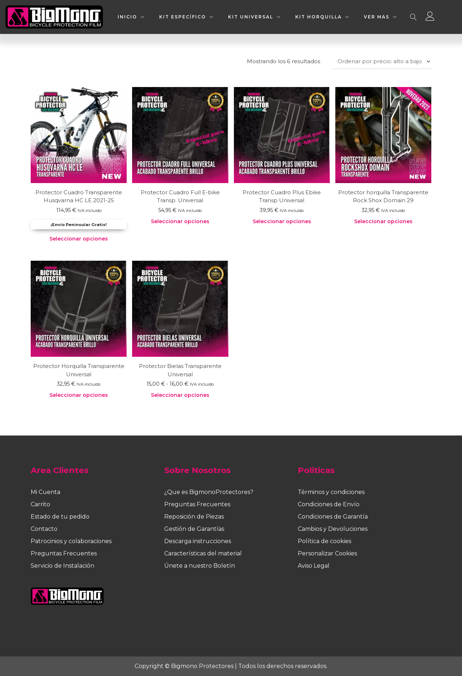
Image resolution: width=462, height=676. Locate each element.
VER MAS (376, 17)
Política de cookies (324, 541)
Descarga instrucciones (197, 541)
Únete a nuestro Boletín (199, 565)
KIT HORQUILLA (318, 17)
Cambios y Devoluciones (332, 528)
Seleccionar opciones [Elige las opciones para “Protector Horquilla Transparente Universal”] (78, 395)
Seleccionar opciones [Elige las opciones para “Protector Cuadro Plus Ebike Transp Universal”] (282, 221)
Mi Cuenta (45, 492)
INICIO (127, 17)
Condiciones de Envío (328, 504)
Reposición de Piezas (194, 516)
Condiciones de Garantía (333, 516)
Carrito (40, 504)
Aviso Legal (314, 565)
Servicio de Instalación (62, 565)
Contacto (44, 528)
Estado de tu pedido (60, 516)
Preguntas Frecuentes (64, 553)
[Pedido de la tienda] (381, 61)
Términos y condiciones (331, 492)
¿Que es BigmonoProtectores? (208, 492)
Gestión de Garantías (194, 528)
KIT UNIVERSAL (250, 17)
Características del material (203, 553)
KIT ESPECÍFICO (182, 17)
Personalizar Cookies (327, 553)
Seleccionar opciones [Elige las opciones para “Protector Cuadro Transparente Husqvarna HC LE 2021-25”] (78, 238)
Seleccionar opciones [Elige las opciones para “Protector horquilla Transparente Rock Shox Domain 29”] (383, 221)
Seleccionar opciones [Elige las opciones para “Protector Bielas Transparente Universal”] (180, 395)
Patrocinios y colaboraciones (71, 541)
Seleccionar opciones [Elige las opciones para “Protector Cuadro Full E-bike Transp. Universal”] (180, 221)
